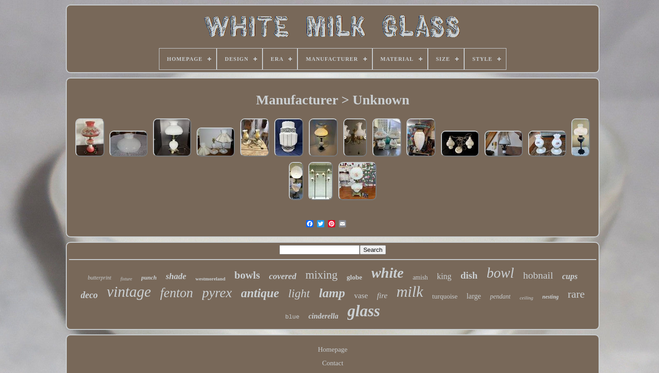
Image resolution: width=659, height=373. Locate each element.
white (388, 273)
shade (176, 276)
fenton (176, 292)
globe (354, 277)
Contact (332, 363)
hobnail (538, 275)
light (299, 293)
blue (292, 317)
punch (149, 277)
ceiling (526, 297)
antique (260, 293)
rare (576, 294)
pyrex (217, 292)
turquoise (445, 296)
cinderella (323, 316)
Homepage (332, 349)
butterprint (99, 278)
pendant (500, 296)
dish (469, 275)
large (473, 296)
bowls (247, 275)
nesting (550, 297)
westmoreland (210, 278)
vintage (129, 292)
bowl (500, 273)
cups (570, 276)
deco (89, 295)
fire (382, 295)
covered (282, 276)
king (444, 276)
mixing (322, 275)
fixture (126, 278)
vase (361, 295)
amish (420, 277)
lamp (332, 293)
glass (363, 311)
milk (409, 291)
